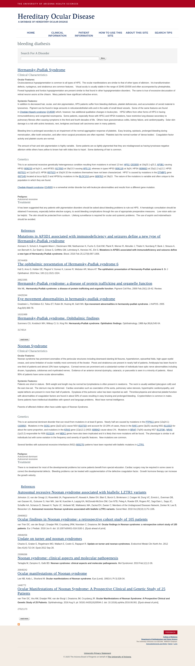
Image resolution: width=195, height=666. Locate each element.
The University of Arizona (119, 657)
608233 (28, 168)
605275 (80, 445)
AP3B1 (160, 164)
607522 (51, 172)
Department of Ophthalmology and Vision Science (159, 639)
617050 (59, 168)
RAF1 (135, 426)
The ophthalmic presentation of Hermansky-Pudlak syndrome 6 (68, 264)
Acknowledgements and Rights (156, 644)
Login (175, 644)
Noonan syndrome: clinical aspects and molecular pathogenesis (68, 558)
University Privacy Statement (97, 653)
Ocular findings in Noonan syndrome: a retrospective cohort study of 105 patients (83, 519)
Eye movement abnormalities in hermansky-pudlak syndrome (66, 299)
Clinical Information (57, 34)
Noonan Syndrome (32, 346)
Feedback (170, 632)
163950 (21, 426)
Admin (170, 644)
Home (31, 32)
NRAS (169, 430)
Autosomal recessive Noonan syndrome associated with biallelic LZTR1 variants (82, 492)
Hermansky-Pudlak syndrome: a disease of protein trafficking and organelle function (85, 283)
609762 (99, 176)
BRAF (133, 430)
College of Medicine (170, 637)
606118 (119, 168)
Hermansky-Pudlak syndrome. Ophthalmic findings (58, 318)
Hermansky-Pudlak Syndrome (41, 70)
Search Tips (163, 32)
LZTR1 (140, 445)
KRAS (67, 430)
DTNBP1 (162, 172)
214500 (48, 187)
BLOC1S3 (84, 176)
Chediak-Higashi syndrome (33, 112)
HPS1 (127, 164)
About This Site (137, 32)
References (28, 230)
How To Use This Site (110, 34)
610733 (82, 426)
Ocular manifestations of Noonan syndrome (52, 573)
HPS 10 (87, 168)
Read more (25, 340)
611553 (167, 426)
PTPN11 (150, 422)
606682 (143, 168)
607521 (21, 172)
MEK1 (63, 433)
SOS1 (47, 426)
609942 (95, 430)
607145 (21, 176)
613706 (160, 430)
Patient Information (84, 34)
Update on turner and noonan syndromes (50, 538)
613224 (50, 433)
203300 (134, 164)
